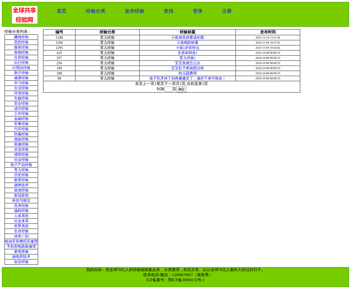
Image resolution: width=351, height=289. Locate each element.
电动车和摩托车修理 (21, 241)
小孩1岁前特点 (188, 48)
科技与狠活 (21, 200)
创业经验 (21, 262)
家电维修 (21, 251)
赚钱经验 (21, 37)
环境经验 (21, 93)
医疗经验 (21, 73)
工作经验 (21, 114)
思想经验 (21, 42)
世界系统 (21, 226)
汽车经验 (21, 129)
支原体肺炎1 (188, 53)
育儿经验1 (188, 58)
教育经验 (21, 180)
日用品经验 (21, 68)
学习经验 (21, 83)
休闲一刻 (21, 236)
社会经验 (21, 160)
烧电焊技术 (21, 257)
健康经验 (21, 78)
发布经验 (134, 11)
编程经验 (21, 211)
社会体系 (21, 221)
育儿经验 (21, 170)
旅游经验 (21, 190)
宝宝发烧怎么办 (187, 63)
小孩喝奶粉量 (187, 43)
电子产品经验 (21, 165)
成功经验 (21, 108)
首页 (62, 11)
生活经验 (21, 88)
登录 (198, 11)
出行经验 (21, 62)
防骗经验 (21, 134)
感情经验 (21, 154)
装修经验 (21, 144)
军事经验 (21, 124)
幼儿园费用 (188, 73)
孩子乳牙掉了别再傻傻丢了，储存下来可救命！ (187, 78)
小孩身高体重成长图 (187, 37)
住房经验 (21, 57)
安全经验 (21, 103)
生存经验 (21, 231)
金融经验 (21, 119)
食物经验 (21, 52)
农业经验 (21, 149)
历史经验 (21, 175)
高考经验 (21, 206)
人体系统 (21, 216)
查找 (168, 11)
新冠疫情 (21, 195)
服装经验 (21, 47)
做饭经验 (21, 139)
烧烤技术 (21, 185)
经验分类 (95, 11)
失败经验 (21, 98)
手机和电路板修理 (21, 246)
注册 (227, 11)
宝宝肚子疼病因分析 (187, 68)
